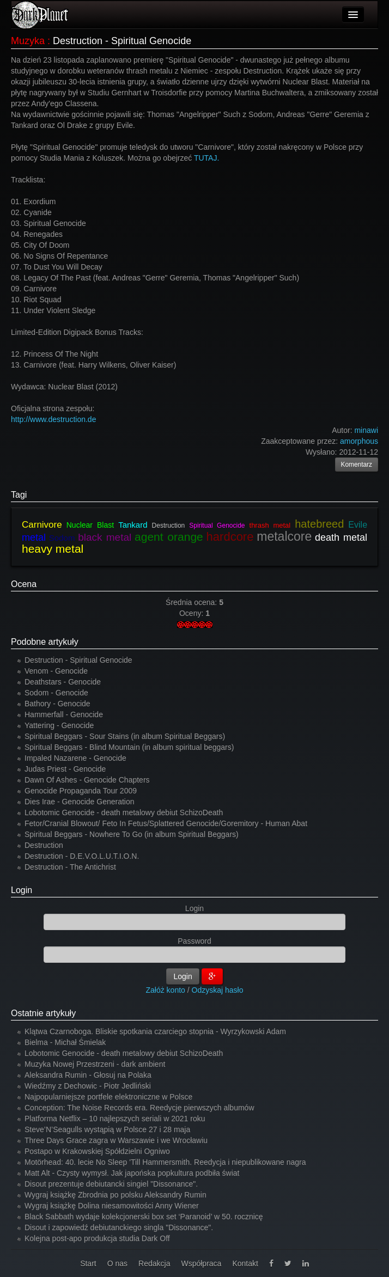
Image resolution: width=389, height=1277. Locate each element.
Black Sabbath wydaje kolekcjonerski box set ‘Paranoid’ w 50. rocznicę (144, 1216)
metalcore (284, 536)
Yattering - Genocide (59, 725)
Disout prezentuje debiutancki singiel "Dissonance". (111, 1184)
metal (34, 537)
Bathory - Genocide (57, 703)
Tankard (132, 524)
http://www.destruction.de (53, 419)
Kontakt (245, 1263)
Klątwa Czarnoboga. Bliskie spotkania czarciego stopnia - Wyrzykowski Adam (155, 1031)
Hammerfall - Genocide (64, 714)
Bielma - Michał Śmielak (65, 1042)
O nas (117, 1263)
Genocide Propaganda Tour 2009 (81, 790)
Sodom (62, 537)
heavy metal (52, 548)
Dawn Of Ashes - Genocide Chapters (87, 779)
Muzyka (28, 40)
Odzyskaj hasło (218, 990)
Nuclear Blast (90, 525)
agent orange (169, 536)
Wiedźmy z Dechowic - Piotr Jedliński (88, 1086)
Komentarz (357, 464)
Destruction (168, 525)
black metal (104, 537)
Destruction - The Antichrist (70, 867)
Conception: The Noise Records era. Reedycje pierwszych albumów (139, 1107)
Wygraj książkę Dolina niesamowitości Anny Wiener (112, 1205)
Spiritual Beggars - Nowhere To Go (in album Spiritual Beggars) (132, 834)
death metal (341, 537)
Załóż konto (165, 990)
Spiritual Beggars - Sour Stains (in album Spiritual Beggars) (125, 736)
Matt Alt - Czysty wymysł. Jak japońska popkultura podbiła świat (132, 1173)
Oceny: (192, 613)
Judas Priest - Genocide (65, 769)
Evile (357, 524)
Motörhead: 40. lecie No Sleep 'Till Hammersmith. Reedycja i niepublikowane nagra (165, 1162)
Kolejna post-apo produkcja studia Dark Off (97, 1238)
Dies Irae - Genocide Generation (80, 801)
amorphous (359, 441)
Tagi (19, 494)
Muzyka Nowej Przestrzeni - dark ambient (95, 1064)
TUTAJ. (205, 158)
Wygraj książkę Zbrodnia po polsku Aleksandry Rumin (115, 1194)
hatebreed (319, 524)
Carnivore (42, 525)
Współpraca (201, 1263)
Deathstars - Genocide (63, 681)
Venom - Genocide (56, 671)
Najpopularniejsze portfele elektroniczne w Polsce (108, 1096)
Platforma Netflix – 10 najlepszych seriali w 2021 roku (115, 1118)
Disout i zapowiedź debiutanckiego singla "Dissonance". (119, 1227)
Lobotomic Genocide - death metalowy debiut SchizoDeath (124, 812)
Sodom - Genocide (56, 692)
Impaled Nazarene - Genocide (75, 758)
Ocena (24, 584)
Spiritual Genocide (217, 525)
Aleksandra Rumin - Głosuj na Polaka (88, 1075)
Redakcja (154, 1263)
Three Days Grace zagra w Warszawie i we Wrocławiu (116, 1140)
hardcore (230, 536)
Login (21, 890)
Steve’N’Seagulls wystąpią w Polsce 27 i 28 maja (107, 1129)
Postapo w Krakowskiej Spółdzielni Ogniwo (97, 1151)
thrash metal (270, 525)
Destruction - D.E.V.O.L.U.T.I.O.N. (82, 856)
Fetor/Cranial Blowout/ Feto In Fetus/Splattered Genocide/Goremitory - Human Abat (166, 823)
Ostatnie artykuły (43, 1013)
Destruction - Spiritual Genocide (78, 660)
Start (88, 1263)
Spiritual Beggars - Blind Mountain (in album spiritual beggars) (129, 747)
